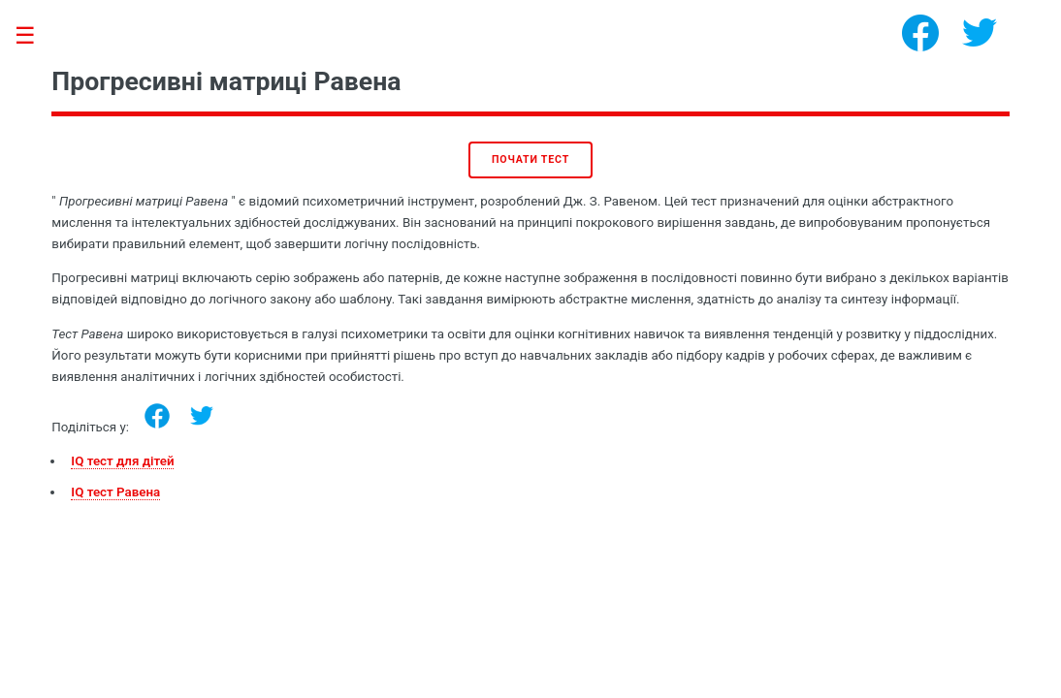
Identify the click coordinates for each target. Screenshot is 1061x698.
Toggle (35, 36)
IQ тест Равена (115, 492)
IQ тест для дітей (122, 461)
